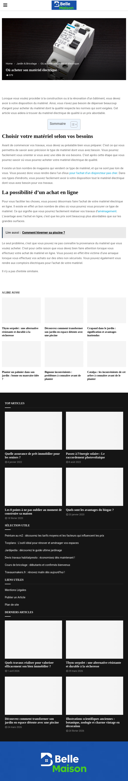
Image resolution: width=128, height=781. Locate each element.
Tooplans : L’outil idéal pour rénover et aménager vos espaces (42, 542)
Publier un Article (15, 597)
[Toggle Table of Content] (72, 124)
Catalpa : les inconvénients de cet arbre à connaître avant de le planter (106, 375)
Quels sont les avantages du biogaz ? (90, 509)
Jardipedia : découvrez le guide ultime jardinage (33, 550)
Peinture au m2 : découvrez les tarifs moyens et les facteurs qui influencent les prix (54, 535)
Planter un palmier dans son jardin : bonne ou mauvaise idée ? (20, 375)
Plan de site (12, 604)
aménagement (107, 211)
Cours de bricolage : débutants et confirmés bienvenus (37, 564)
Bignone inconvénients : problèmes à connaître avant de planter (63, 375)
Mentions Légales (15, 590)
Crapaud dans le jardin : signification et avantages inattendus (101, 332)
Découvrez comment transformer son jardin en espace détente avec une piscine (64, 332)
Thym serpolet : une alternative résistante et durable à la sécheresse (20, 332)
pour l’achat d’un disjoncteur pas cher (93, 173)
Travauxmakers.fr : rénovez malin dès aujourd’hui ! (35, 572)
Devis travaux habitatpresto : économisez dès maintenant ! (40, 557)
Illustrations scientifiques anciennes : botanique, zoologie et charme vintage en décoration (92, 722)
